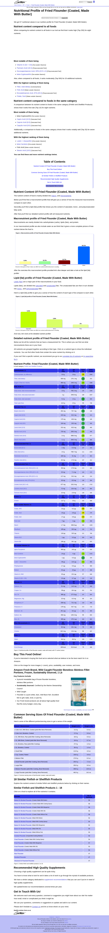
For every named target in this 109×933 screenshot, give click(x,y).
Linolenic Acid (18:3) (20, 488)
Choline (16, 631)
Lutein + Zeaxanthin (24, 141)
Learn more (80, 7)
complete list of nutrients (72, 356)
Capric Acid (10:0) (23, 119)
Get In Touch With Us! (54, 182)
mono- (19, 289)
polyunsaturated (32, 289)
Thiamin (16, 533)
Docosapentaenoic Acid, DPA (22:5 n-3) (32, 71)
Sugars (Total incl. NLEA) (22, 383)
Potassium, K (18, 607)
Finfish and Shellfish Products (33, 366)
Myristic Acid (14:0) (20, 431)
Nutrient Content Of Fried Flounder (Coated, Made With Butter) (54, 166)
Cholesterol (17, 627)
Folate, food (21, 96)
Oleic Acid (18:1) (19, 452)
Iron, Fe (16, 594)
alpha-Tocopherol (19, 549)
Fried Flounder (19, 839)
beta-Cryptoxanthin (24, 74)
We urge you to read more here (84, 926)
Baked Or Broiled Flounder (23, 800)
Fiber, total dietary (23, 87)
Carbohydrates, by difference (23, 374)
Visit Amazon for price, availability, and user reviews (78, 710)
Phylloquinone (18, 566)
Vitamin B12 (18, 537)
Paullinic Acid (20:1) (20, 460)
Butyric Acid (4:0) (19, 411)
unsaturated (51, 286)
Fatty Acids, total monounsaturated (24, 390)
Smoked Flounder (20, 857)
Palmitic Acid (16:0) (20, 435)
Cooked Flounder (20, 836)
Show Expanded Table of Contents (54, 185)
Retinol (16, 570)
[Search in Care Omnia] (83, 2)
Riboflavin (17, 529)
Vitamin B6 (17, 541)
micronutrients (65, 196)
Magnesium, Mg (19, 598)
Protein (16, 500)
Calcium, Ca (18, 586)
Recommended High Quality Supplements (54, 179)
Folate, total (17, 517)
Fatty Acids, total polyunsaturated (24, 395)
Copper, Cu (17, 590)
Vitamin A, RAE (19, 574)
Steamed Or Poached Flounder (24, 861)
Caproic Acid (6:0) (23, 122)
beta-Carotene (22, 144)
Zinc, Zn (16, 619)
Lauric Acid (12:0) (19, 427)
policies (69, 919)
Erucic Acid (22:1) (19, 448)
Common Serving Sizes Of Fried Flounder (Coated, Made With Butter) (54, 172)
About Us (57, 917)
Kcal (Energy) (18, 647)
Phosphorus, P (18, 602)
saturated (39, 286)
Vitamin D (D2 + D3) (24, 65)
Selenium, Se (18, 611)
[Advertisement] (54, 47)
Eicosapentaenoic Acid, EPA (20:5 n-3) (26, 476)
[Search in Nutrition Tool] (51, 18)
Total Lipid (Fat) (19, 403)
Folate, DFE (18, 508)
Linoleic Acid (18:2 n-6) (21, 484)
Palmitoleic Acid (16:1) (21, 456)
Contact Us (36, 907)
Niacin (16, 525)
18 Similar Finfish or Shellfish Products (54, 176)
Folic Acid (20, 90)
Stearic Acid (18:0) (24, 150)
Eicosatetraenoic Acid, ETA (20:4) (29, 93)
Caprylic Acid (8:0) (24, 125)
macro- (54, 196)
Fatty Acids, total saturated (22, 399)
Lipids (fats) (18, 282)
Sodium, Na (17, 615)
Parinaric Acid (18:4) (24, 68)
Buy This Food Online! (54, 169)
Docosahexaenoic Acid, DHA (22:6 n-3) (26, 468)
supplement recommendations (55, 880)
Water (16, 639)
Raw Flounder (18, 853)
